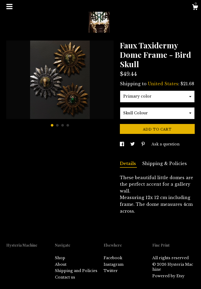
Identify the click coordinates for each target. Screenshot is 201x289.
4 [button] (67, 125)
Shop (60, 258)
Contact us (65, 277)
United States (163, 83)
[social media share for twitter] (133, 144)
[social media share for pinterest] (143, 144)
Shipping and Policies (76, 270)
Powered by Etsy (168, 276)
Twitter (111, 270)
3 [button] (62, 125)
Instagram (114, 264)
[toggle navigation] (9, 6)
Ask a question (166, 144)
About (60, 264)
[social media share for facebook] (122, 144)
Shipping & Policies (164, 163)
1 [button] (52, 125)
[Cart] (195, 8)
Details (128, 163)
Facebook (113, 258)
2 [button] (57, 125)
